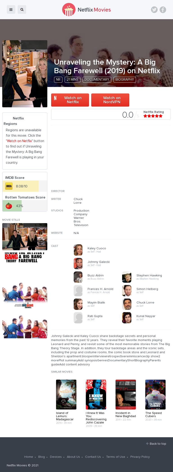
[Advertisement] (137, 160)
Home (28, 456)
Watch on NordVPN (112, 100)
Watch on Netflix (73, 100)
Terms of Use (115, 456)
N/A (76, 233)
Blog (41, 456)
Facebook (162, 9)
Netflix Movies (17, 465)
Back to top (158, 443)
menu (11, 9)
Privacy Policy (140, 456)
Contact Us (93, 456)
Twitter (154, 9)
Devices (56, 456)
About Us (73, 456)
